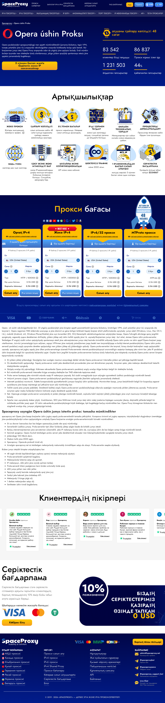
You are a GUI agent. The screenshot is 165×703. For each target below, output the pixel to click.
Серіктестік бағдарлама (69, 4)
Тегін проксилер (155, 13)
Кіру (129, 4)
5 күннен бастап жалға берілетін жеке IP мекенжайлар (29, 66)
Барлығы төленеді (54, 286)
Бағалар (51, 4)
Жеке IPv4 (62, 232)
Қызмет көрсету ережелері (105, 662)
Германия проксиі (15, 670)
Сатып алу (51, 293)
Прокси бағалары (54, 670)
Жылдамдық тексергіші (47, 13)
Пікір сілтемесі (29, 546)
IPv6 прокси (51, 662)
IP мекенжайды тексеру (126, 13)
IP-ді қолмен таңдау (70, 293)
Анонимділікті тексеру (84, 13)
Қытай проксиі (13, 666)
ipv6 (61, 4)
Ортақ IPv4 (21, 232)
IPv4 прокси (51, 658)
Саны (49, 266)
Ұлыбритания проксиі (17, 662)
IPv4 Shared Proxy (54, 666)
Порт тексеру (104, 13)
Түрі (47, 278)
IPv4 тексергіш (8, 13)
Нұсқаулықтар (98, 653)
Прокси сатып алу (54, 653)
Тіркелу (139, 4)
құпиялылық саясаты (135, 305)
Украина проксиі (14, 679)
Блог (46, 683)
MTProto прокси (143, 232)
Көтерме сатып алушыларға (91, 4)
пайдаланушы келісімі (102, 305)
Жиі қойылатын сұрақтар (104, 658)
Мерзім (69, 266)
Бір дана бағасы (52, 282)
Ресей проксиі (13, 675)
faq (110, 4)
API (142, 13)
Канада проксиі (14, 658)
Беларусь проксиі (15, 683)
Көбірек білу (17, 622)
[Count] (51, 271)
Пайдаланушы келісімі (103, 666)
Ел (46, 255)
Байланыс (117, 4)
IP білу (66, 13)
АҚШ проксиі (12, 653)
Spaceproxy (7, 23)
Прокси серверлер (36, 4)
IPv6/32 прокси (103, 232)
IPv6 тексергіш (26, 13)
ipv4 (57, 4)
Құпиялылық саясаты (102, 670)
